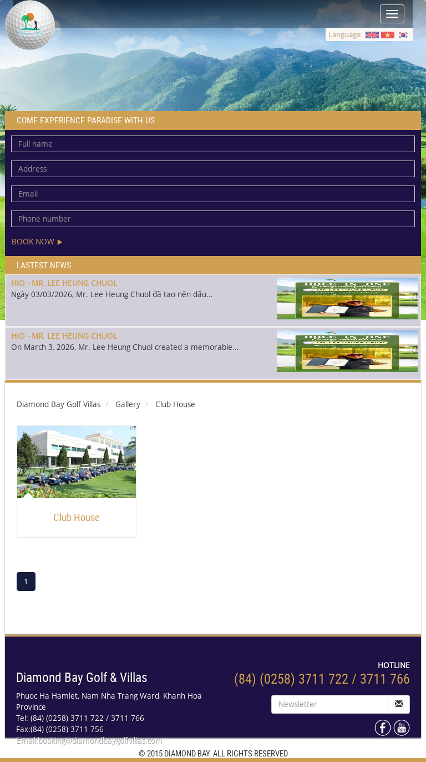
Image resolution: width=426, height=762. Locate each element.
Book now (37, 241)
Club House (76, 517)
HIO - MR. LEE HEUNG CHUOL (64, 283)
